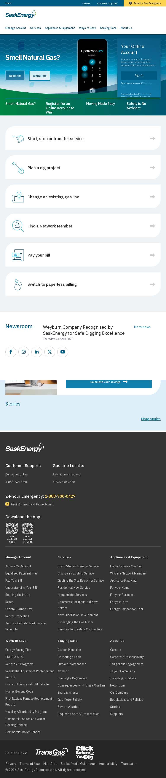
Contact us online (18, 474)
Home (8, 3)
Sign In (139, 75)
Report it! (19, 76)
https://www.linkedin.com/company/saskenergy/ (37, 352)
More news (142, 327)
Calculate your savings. (105, 382)
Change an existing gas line (53, 196)
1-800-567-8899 (18, 481)
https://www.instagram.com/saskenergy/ (24, 352)
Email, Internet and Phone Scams (36, 504)
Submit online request (69, 474)
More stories (151, 419)
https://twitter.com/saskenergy (50, 352)
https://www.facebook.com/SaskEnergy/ (11, 352)
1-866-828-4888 (65, 481)
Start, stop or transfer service (55, 138)
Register (144, 94)
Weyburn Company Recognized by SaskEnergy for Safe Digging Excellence (84, 330)
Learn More (53, 76)
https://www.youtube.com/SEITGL (62, 352)
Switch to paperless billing (52, 284)
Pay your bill (38, 255)
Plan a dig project (44, 167)
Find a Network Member (49, 226)
